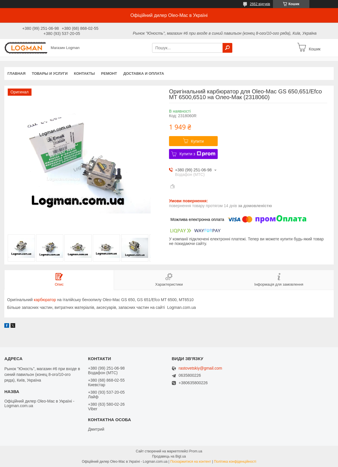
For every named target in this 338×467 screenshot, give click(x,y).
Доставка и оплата (143, 73)
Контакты (84, 73)
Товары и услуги (50, 73)
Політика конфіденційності (235, 462)
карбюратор (45, 299)
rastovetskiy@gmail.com (200, 368)
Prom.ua (195, 451)
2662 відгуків (260, 4)
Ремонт (109, 73)
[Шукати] (227, 48)
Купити (197, 141)
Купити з (197, 153)
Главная (16, 73)
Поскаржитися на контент (190, 462)
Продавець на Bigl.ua (169, 456)
